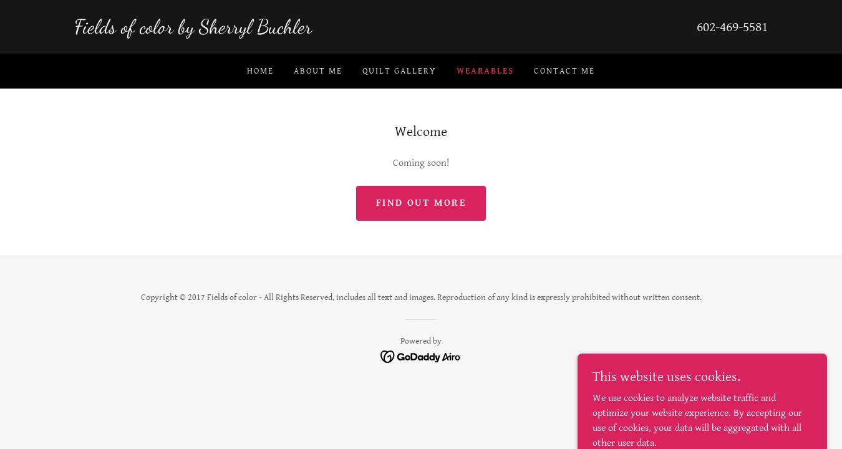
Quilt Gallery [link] (399, 71)
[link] (247, 30)
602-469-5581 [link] (732, 27)
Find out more (421, 203)
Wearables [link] (485, 71)
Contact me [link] (564, 71)
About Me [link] (318, 71)
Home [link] (260, 71)
